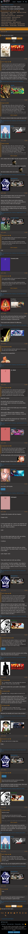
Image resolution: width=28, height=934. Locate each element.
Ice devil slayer (15, 218)
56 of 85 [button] (14, 38)
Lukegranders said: (6, 445)
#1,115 (25, 677)
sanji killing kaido (4, 23)
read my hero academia (6, 17)
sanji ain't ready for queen (6, 22)
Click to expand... (14, 115)
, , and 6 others (14, 174)
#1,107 (25, 313)
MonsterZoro (14, 178)
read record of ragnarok (6, 18)
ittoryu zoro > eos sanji (21, 12)
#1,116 (25, 735)
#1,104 (25, 193)
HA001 (12, 85)
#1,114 (25, 634)
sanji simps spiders (21, 23)
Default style (4, 922)
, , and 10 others (14, 832)
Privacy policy (18, 924)
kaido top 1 (3, 14)
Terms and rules (10, 924)
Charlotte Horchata (16, 44)
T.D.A (12, 721)
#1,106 (25, 273)
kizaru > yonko (10, 14)
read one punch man (16, 17)
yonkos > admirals (5, 25)
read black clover (19, 15)
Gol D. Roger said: (6, 61)
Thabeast (13, 662)
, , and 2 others (13, 493)
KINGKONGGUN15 (6, 11)
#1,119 (25, 851)
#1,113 (25, 590)
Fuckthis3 (13, 428)
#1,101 (25, 58)
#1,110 (25, 442)
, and (13, 81)
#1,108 (25, 343)
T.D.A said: (4, 889)
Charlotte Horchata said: (7, 637)
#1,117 (25, 769)
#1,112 (25, 511)
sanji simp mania (12, 23)
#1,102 (25, 100)
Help (23, 924)
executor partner (15, 329)
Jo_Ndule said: (5, 680)
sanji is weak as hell (17, 22)
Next (19, 38)
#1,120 (25, 886)
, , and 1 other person (15, 325)
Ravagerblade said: (6, 346)
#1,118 (25, 807)
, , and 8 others (14, 616)
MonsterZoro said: (6, 235)
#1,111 (25, 483)
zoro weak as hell (21, 25)
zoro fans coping (13, 25)
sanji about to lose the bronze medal (8, 20)
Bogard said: (4, 103)
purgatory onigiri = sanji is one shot (8, 15)
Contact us (3, 924)
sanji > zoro (14, 18)
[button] (1, 1)
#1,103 (25, 140)
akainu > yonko (13, 12)
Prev (8, 38)
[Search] (26, 1)
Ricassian (13, 469)
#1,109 (25, 384)
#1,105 (25, 232)
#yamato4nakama (4, 12)
